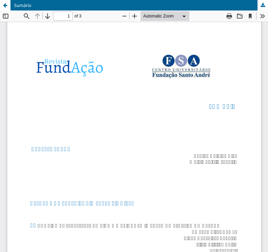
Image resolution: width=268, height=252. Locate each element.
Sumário (22, 5)
